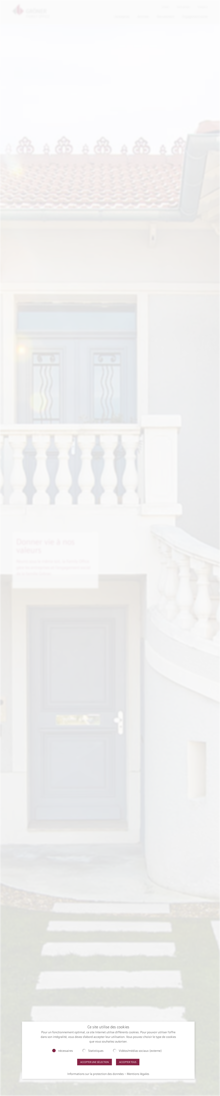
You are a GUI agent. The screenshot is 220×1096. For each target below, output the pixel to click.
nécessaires (65, 1051)
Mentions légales (138, 1074)
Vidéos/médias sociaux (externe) (140, 1051)
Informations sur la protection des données (95, 1074)
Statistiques (95, 1051)
